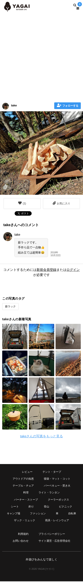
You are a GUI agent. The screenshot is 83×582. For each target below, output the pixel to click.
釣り (31, 506)
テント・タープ (51, 471)
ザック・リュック (24, 520)
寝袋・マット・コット (57, 478)
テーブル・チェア (23, 485)
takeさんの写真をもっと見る (41, 436)
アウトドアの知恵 (23, 478)
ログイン (73, 270)
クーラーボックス (58, 499)
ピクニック (65, 506)
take (14, 105)
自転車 (72, 513)
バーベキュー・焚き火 (57, 485)
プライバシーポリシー (52, 533)
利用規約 (23, 533)
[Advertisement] (41, 56)
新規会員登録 (46, 270)
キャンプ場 (13, 513)
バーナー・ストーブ (26, 499)
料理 (26, 492)
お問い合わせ (21, 540)
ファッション (38, 513)
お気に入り (61, 203)
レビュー (27, 471)
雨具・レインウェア (57, 520)
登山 (46, 506)
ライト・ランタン (49, 492)
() (22, 203)
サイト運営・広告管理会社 (54, 540)
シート (15, 506)
